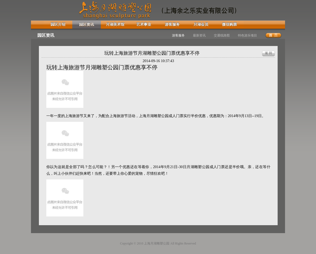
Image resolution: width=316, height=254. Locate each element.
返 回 (268, 53)
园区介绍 (58, 24)
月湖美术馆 (115, 24)
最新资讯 (199, 35)
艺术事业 (143, 24)
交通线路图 (222, 35)
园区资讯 (86, 24)
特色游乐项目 (247, 35)
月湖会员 (200, 24)
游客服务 (172, 24)
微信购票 (229, 24)
